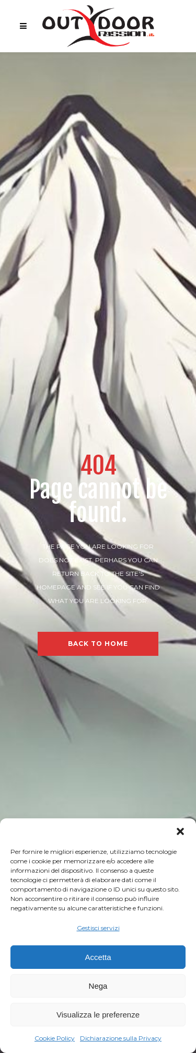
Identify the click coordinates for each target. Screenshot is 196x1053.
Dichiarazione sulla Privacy (121, 1038)
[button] (180, 831)
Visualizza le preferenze (98, 1014)
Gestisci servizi (98, 928)
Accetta (98, 957)
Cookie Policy (54, 1038)
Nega (98, 985)
